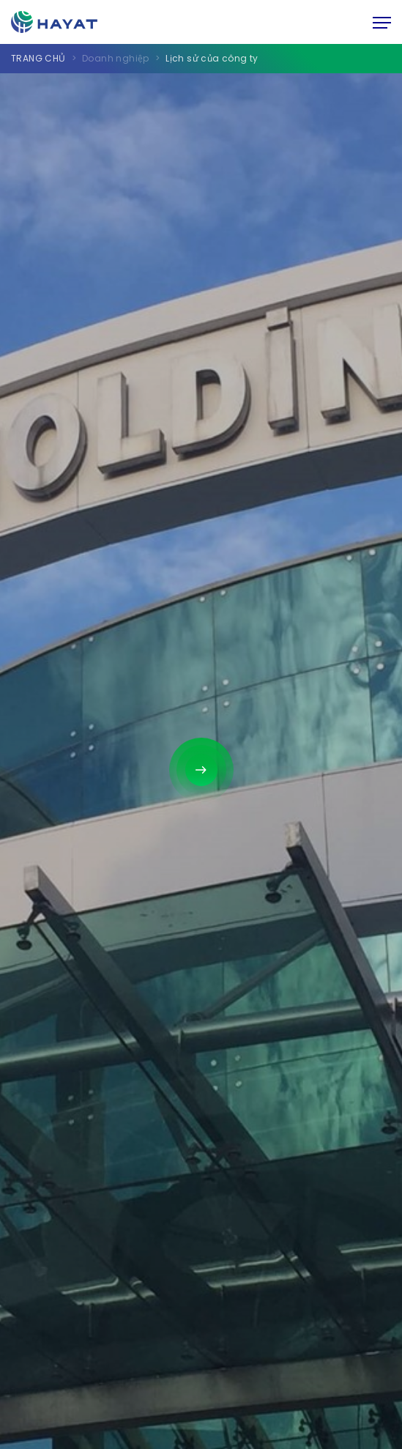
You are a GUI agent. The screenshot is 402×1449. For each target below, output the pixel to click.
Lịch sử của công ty (211, 58)
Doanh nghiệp (115, 58)
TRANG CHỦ (38, 58)
